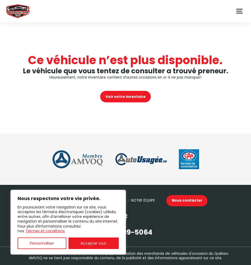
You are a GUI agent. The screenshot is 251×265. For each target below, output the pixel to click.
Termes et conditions (45, 231)
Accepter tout (93, 243)
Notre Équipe (143, 200)
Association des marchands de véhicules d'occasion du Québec (171, 253)
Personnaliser (42, 243)
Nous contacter (187, 200)
